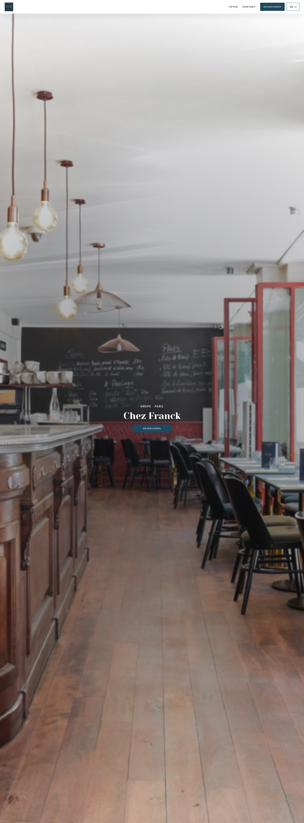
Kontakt (249, 6)
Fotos (233, 6)
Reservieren (272, 6)
